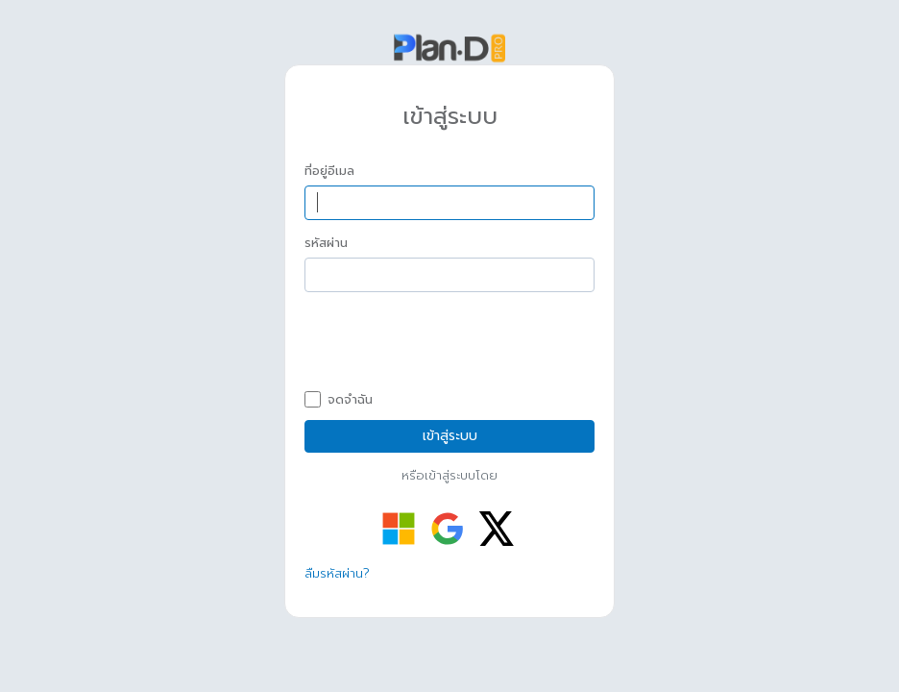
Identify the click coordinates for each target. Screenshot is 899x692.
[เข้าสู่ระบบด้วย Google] (447, 529)
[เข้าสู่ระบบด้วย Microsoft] (399, 529)
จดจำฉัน (338, 399)
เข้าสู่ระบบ (450, 436)
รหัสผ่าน (326, 243)
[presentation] (450, 344)
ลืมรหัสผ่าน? (337, 573)
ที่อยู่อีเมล (329, 171)
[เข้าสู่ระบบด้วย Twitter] (496, 529)
